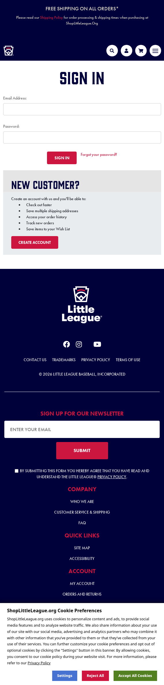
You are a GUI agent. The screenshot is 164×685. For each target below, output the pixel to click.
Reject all (95, 675)
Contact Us (35, 359)
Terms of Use (128, 359)
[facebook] (66, 345)
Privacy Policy (95, 359)
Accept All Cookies (135, 675)
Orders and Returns (82, 594)
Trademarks (64, 359)
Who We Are (82, 501)
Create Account (34, 242)
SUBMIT (82, 450)
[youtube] (97, 345)
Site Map (82, 547)
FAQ (82, 522)
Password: (11, 126)
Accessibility (82, 558)
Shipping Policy (51, 17)
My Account (82, 583)
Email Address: (15, 98)
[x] (88, 344)
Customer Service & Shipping (82, 512)
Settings (64, 675)
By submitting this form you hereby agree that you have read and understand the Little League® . (82, 473)
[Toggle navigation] (155, 50)
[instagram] (79, 345)
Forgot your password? (99, 154)
